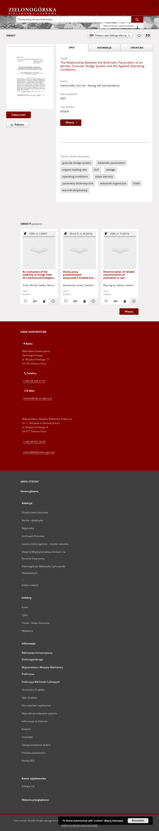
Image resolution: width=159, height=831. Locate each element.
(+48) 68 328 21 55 (34, 381)
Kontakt (26, 729)
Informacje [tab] (104, 47)
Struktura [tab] (136, 47)
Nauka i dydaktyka (32, 520)
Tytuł (25, 615)
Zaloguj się (28, 786)
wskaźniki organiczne (113, 183)
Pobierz (16, 124)
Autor (25, 607)
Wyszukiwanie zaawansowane (118, 25)
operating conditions (75, 176)
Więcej (129, 311)
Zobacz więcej (30, 585)
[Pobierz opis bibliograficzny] (34, 301)
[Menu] (154, 3)
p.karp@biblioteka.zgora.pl (39, 452)
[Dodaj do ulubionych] (139, 35)
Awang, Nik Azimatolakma (103, 85)
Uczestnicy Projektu (33, 689)
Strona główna (29, 491)
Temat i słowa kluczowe (35, 623)
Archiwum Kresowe (33, 536)
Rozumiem (138, 820)
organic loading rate (74, 169)
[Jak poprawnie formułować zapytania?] (140, 25)
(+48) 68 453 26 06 (34, 441)
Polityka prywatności (34, 752)
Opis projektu (29, 697)
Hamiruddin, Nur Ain (73, 85)
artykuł (64, 111)
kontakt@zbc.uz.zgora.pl (37, 398)
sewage (110, 169)
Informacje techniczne (35, 721)
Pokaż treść (18, 115)
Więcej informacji (113, 820)
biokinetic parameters (111, 163)
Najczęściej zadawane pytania (39, 713)
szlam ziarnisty (104, 176)
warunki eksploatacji (74, 190)
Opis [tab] (72, 47)
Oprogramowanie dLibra (36, 745)
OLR (96, 169)
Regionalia (28, 528)
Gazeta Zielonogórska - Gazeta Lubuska (45, 544)
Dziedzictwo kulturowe (35, 512)
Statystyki (27, 737)
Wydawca (27, 631)
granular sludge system (76, 163)
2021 (63, 98)
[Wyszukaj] (137, 19)
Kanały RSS (28, 760)
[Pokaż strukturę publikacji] (39, 233)
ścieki (136, 183)
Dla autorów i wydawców (36, 705)
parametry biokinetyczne (77, 183)
